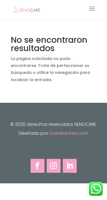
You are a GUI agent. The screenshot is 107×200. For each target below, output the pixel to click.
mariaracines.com (68, 133)
